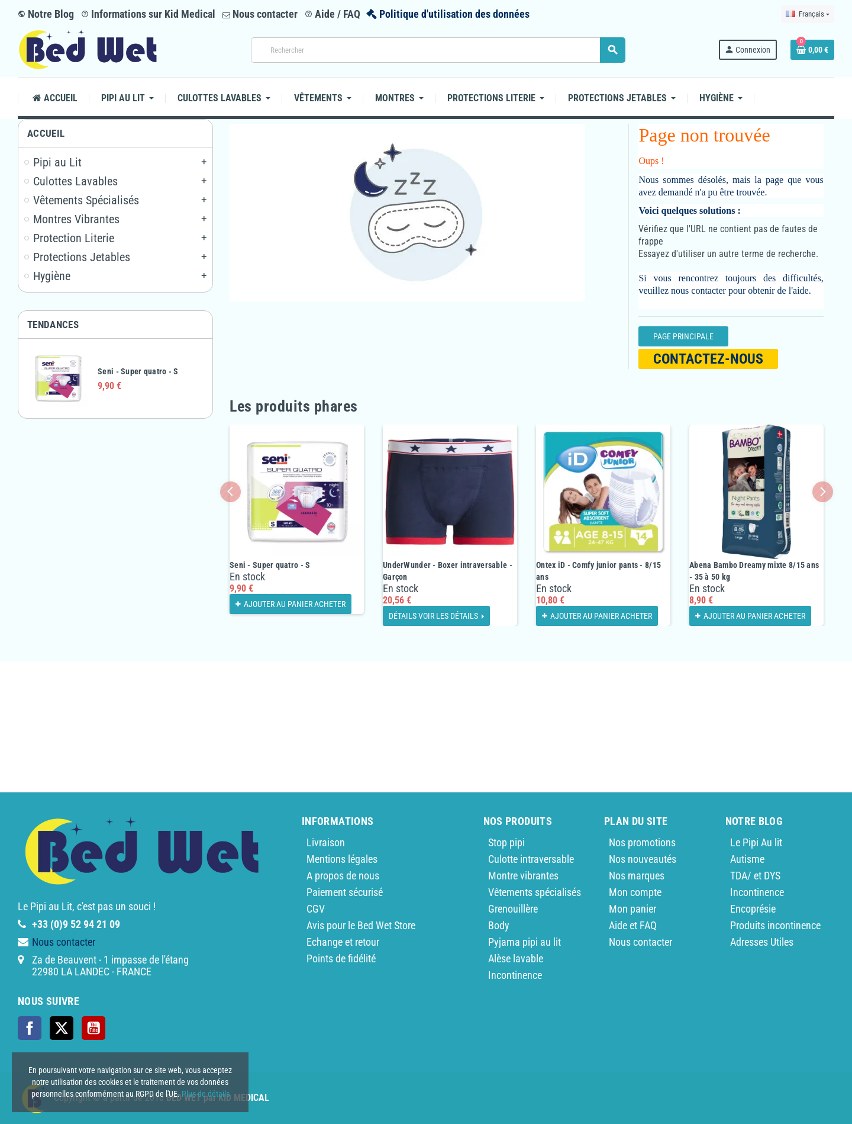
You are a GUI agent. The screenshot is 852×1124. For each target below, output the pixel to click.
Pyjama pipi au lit (524, 942)
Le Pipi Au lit (756, 842)
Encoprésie (753, 909)
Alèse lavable (515, 958)
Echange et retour (342, 942)
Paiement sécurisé (344, 892)
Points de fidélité (341, 958)
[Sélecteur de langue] (807, 14)
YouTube (93, 1028)
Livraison (325, 842)
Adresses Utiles (761, 942)
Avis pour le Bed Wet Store (360, 925)
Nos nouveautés (642, 859)
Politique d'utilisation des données (454, 14)
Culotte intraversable (531, 859)
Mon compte (635, 892)
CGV (315, 909)
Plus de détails (206, 1094)
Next (822, 491)
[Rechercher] (438, 50)
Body (498, 925)
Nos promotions (642, 842)
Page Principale (683, 336)
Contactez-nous (708, 359)
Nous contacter (260, 14)
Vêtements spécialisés (534, 892)
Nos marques (636, 875)
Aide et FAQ (633, 925)
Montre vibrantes (523, 875)
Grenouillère (513, 909)
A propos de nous (342, 875)
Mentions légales (341, 859)
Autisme (747, 859)
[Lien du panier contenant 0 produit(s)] (812, 50)
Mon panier (632, 909)
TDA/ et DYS (755, 875)
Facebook (29, 1028)
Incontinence (515, 975)
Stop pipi (506, 842)
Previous (230, 491)
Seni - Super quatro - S (138, 371)
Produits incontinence (775, 925)
